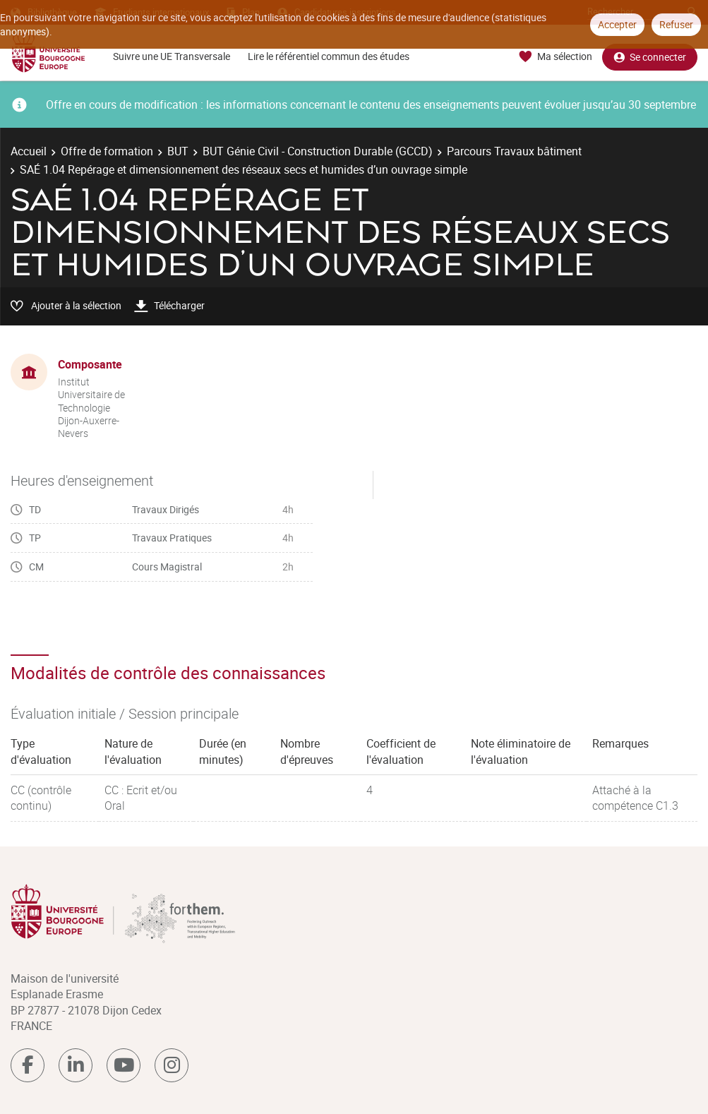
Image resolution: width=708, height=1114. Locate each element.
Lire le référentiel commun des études (328, 56)
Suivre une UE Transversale (171, 56)
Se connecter (649, 57)
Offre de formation (107, 151)
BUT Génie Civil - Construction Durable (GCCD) (318, 151)
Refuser (676, 24)
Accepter (617, 24)
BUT (177, 151)
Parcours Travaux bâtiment (514, 151)
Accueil (29, 151)
